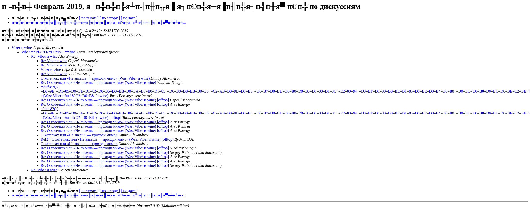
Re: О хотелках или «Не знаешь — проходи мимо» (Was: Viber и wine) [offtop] (105, 100)
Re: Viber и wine (44, 56)
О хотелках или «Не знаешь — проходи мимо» (79, 135)
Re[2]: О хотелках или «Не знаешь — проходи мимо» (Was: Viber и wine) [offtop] (107, 139)
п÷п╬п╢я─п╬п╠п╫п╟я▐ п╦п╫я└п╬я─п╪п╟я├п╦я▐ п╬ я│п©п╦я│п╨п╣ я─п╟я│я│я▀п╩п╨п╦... (99, 22)
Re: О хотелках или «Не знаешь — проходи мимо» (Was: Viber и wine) (98, 83)
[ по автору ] (110, 18)
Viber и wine (22, 48)
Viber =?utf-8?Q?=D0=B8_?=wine (48, 52)
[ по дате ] (129, 18)
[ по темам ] (89, 18)
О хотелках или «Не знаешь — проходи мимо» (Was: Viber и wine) (95, 78)
